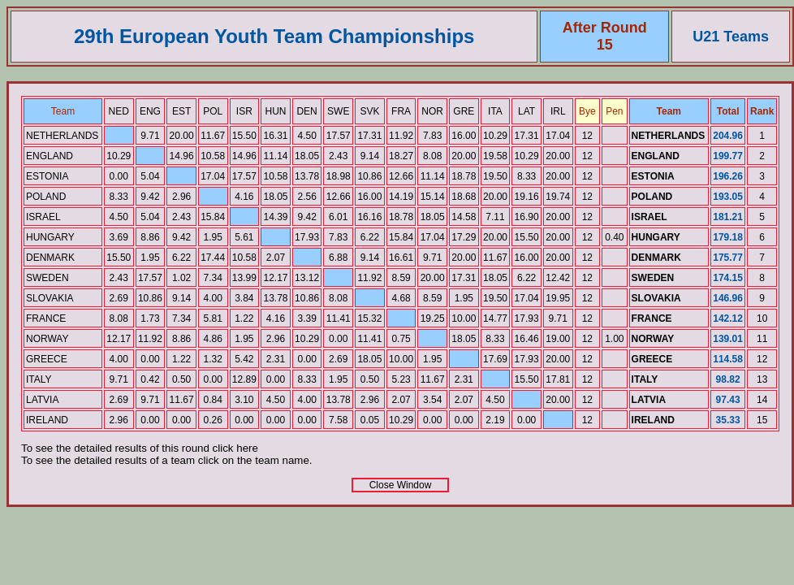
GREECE (46, 359)
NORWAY (47, 338)
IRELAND (47, 420)
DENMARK (50, 257)
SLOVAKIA (49, 298)
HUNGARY (50, 237)
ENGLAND (49, 156)
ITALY (39, 379)
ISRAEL (43, 217)
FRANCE (46, 318)
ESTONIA (47, 176)
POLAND (46, 196)
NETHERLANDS (62, 135)
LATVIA (42, 399)
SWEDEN (47, 278)
